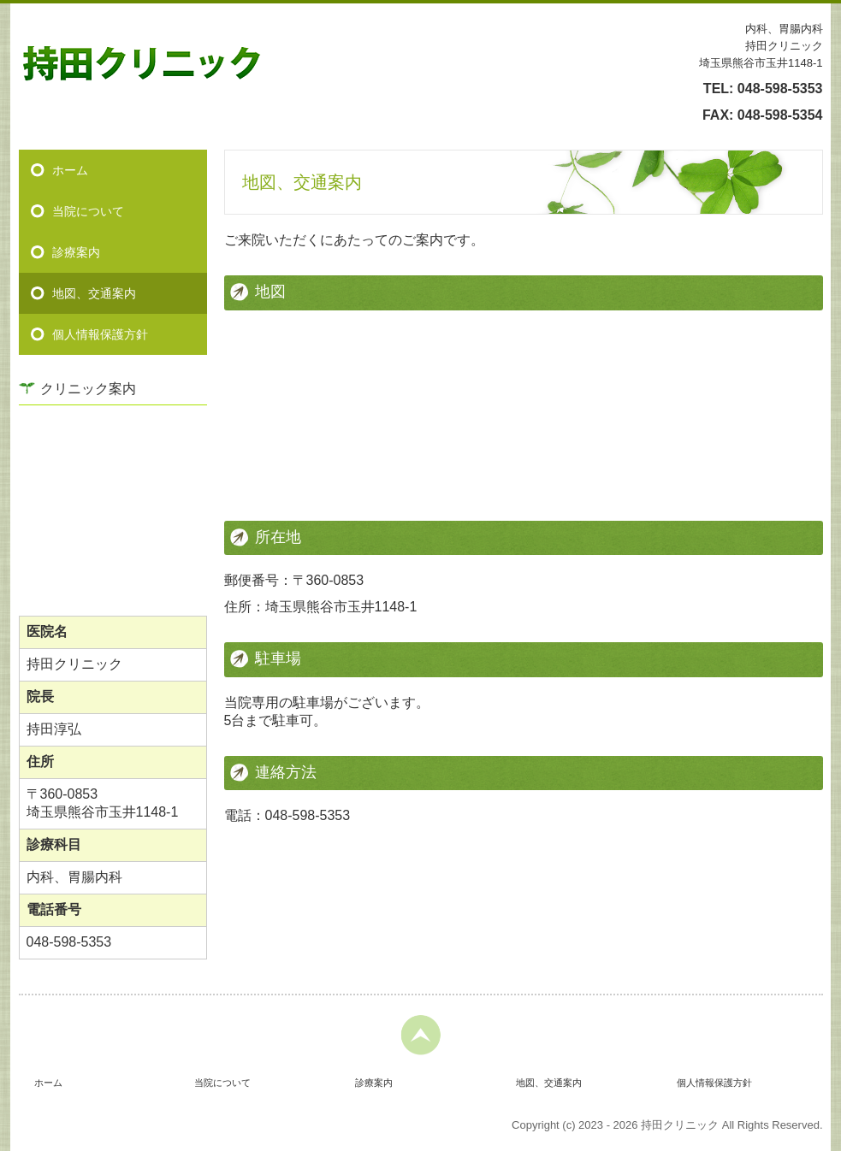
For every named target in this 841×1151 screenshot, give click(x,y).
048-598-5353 (780, 88)
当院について (88, 211)
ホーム (70, 170)
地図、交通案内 (94, 293)
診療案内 (76, 252)
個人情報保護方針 (100, 334)
